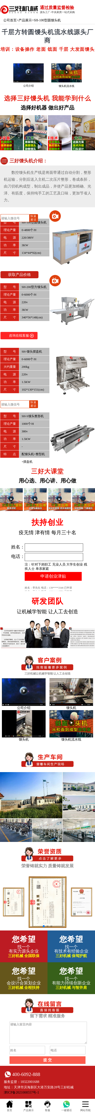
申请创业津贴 (53, 576)
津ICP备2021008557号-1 (21, 1092)
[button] (44, 926)
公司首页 (10, 20)
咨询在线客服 (21, 336)
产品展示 (25, 20)
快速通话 (33, 218)
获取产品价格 (19, 275)
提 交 (47, 1060)
